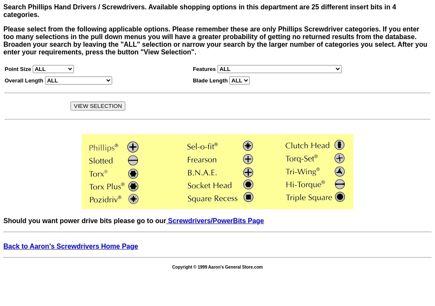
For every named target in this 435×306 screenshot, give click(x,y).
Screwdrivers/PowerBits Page (215, 220)
